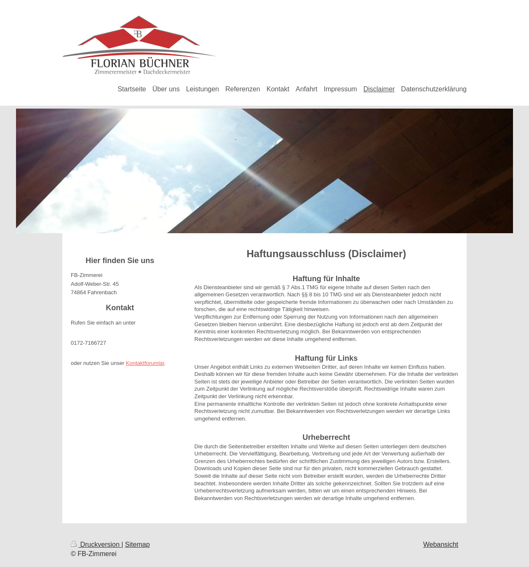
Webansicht (440, 544)
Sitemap (137, 544)
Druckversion (96, 544)
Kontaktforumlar (145, 363)
